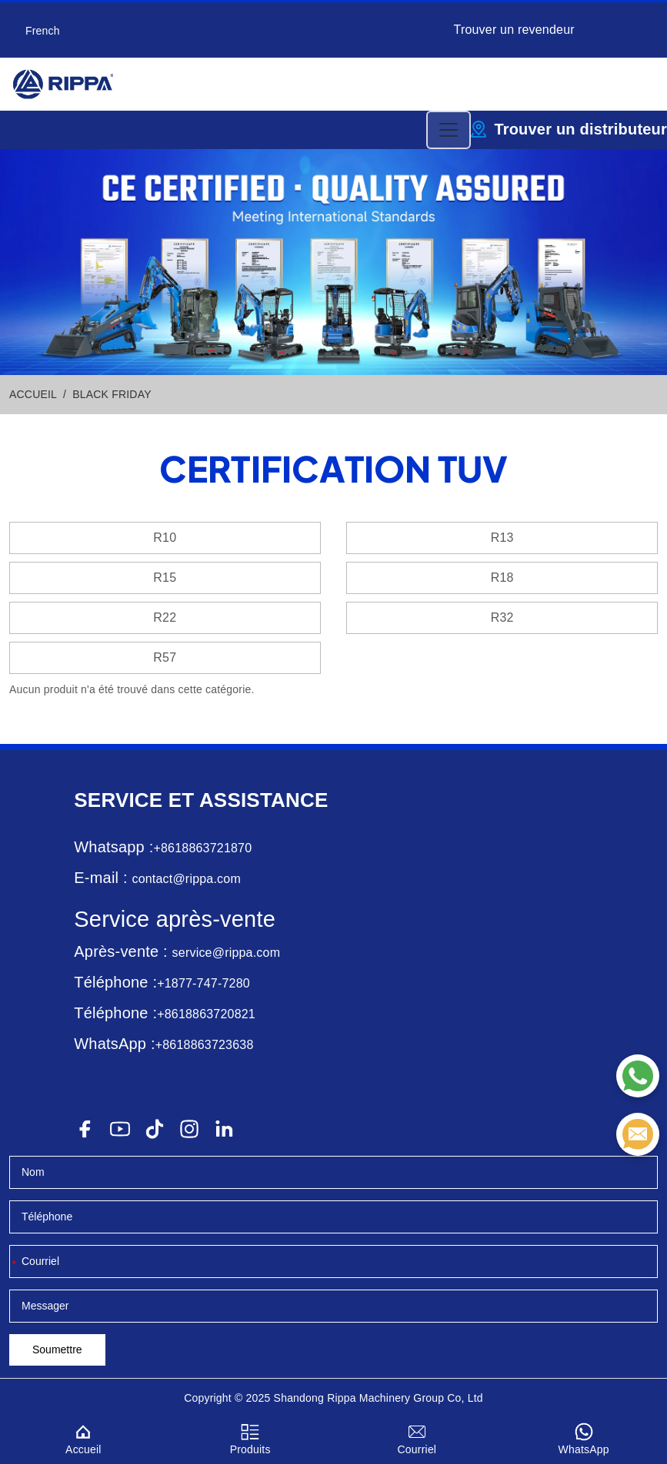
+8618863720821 (206, 1014)
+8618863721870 (202, 848)
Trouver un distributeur (580, 129)
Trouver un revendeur (514, 29)
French (42, 31)
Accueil (83, 1437)
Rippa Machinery (368, 1398)
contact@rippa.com (186, 878)
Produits (250, 1437)
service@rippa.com (226, 952)
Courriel (417, 1437)
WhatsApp (583, 1437)
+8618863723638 (204, 1044)
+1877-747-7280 (203, 983)
